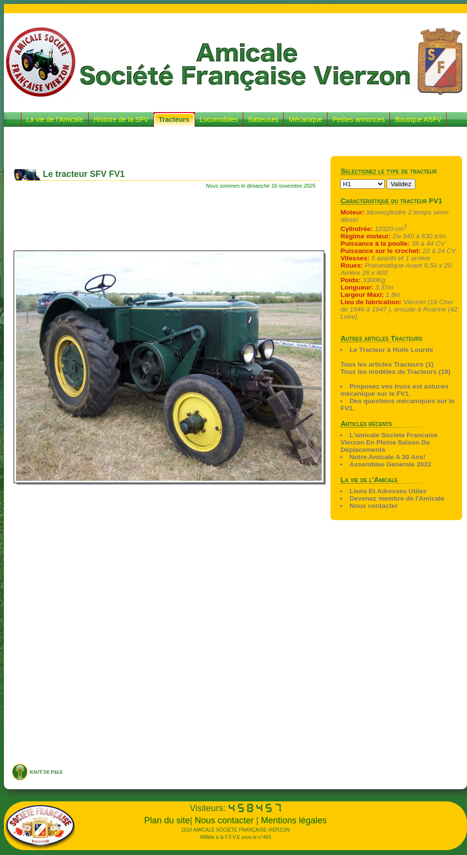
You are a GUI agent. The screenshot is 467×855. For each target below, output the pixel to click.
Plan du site (167, 820)
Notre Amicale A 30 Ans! (388, 457)
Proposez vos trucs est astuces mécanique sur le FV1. (394, 390)
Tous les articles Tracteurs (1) (386, 364)
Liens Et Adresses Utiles (388, 491)
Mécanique (305, 119)
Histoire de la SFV (121, 119)
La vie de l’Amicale (54, 119)
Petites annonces (358, 119)
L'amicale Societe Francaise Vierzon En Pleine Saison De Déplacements (388, 442)
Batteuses (263, 119)
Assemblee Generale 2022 (390, 464)
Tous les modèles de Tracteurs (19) (395, 371)
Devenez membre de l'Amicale (397, 498)
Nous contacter (374, 505)
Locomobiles (219, 119)
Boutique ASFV (418, 119)
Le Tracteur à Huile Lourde (391, 349)
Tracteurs (174, 119)
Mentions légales (294, 820)
